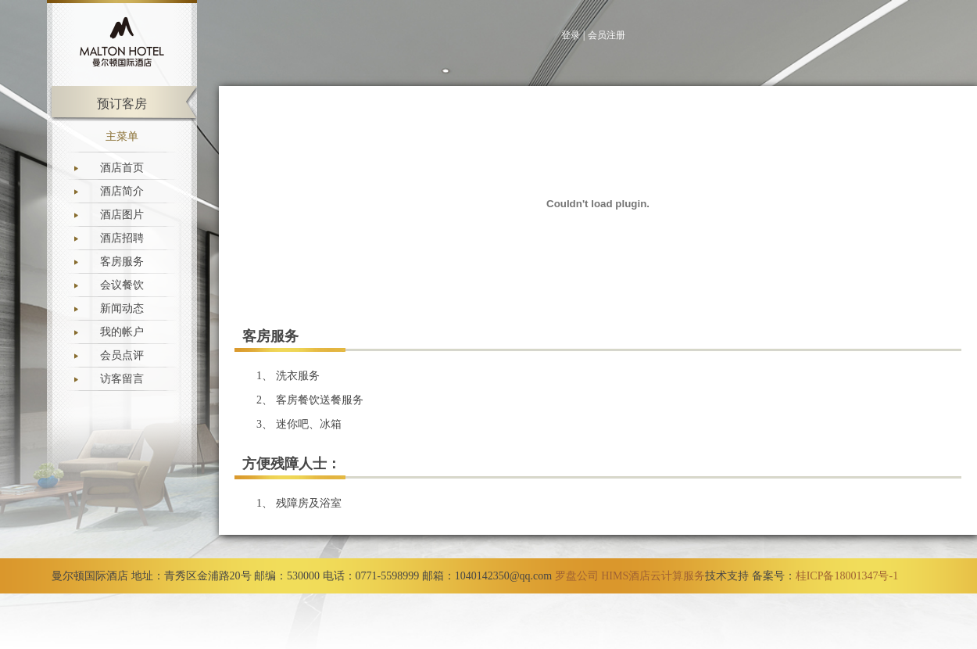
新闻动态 (122, 308)
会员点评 (122, 355)
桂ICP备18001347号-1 (847, 576)
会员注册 (606, 35)
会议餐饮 (122, 285)
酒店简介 (122, 191)
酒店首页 (122, 168)
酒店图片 (122, 215)
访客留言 (122, 379)
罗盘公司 (577, 576)
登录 (570, 35)
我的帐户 (122, 332)
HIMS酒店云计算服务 (653, 576)
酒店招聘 (122, 238)
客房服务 (122, 261)
